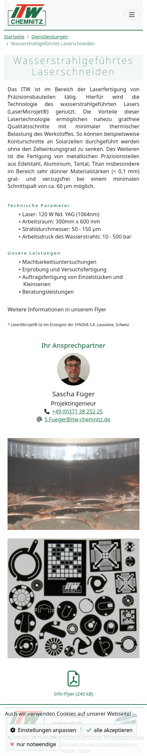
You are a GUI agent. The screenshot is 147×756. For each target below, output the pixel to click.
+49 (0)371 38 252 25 (77, 411)
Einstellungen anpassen (43, 730)
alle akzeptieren (110, 730)
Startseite (14, 36)
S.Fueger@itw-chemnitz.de (77, 419)
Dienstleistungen (50, 36)
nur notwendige (33, 744)
